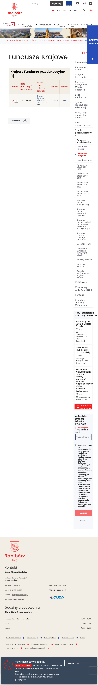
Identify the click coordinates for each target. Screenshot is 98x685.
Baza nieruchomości (83, 123)
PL (53, 10)
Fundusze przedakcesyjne (70, 40)
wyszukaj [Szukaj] (56, 3)
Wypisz (83, 520)
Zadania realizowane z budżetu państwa (83, 274)
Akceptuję (74, 663)
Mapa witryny (13, 648)
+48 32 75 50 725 (15, 590)
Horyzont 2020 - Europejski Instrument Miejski (84, 252)
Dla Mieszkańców (27, 25)
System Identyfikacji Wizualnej (82, 105)
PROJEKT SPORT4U (81, 265)
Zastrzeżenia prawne (64, 644)
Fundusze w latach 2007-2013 (82, 176)
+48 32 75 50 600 (15, 585)
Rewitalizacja (32, 638)
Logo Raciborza (80, 96)
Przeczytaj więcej (23, 665)
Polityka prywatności (40, 644)
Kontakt (79, 294)
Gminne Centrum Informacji (41, 98)
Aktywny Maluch (84, 259)
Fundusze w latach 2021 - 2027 (83, 193)
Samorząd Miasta (80, 68)
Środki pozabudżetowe (43, 40)
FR (70, 10)
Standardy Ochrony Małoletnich (81, 302)
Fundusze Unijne (82, 148)
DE (75, 10)
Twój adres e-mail (83, 430)
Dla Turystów (61, 25)
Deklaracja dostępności (35, 648)
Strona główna (14, 40)
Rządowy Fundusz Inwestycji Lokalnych (81, 212)
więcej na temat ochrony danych (84, 504)
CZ (58, 10)
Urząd (85, 24)
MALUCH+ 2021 (84, 244)
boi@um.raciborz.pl (20, 595)
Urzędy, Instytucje (80, 75)
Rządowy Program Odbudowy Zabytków (81, 236)
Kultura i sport (74, 25)
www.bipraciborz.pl (16, 599)
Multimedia (81, 282)
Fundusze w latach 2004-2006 (83, 167)
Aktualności (81, 62)
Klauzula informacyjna (15, 644)
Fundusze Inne (85, 160)
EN (64, 10)
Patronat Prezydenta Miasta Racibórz (81, 86)
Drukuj (19, 121)
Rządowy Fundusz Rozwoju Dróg (83, 202)
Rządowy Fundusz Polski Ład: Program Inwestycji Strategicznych (84, 224)
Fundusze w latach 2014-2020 (82, 184)
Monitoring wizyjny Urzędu (83, 288)
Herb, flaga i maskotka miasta (81, 115)
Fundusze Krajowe (82, 154)
